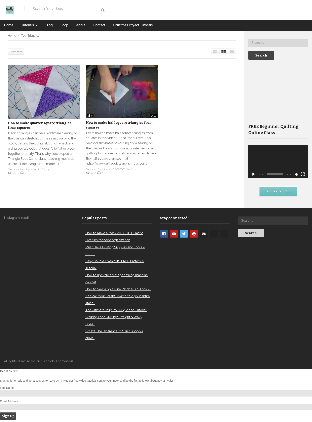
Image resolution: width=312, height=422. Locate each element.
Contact (99, 25)
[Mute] (296, 174)
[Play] (253, 174)
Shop (64, 25)
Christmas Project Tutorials (133, 25)
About (80, 25)
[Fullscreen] (303, 174)
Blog (49, 25)
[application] (278, 161)
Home (8, 25)
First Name (7, 387)
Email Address (9, 401)
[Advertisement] (278, 91)
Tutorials (29, 25)
